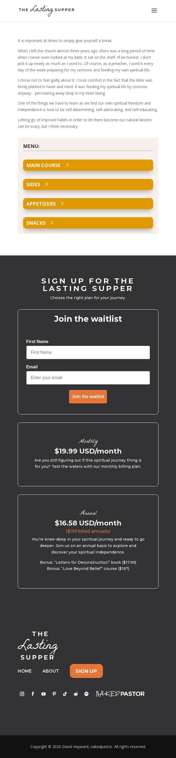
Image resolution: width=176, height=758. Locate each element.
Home (25, 671)
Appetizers (41, 203)
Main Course (43, 165)
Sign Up (86, 671)
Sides (33, 184)
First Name (37, 341)
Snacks (35, 223)
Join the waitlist (88, 396)
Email (32, 367)
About (50, 671)
